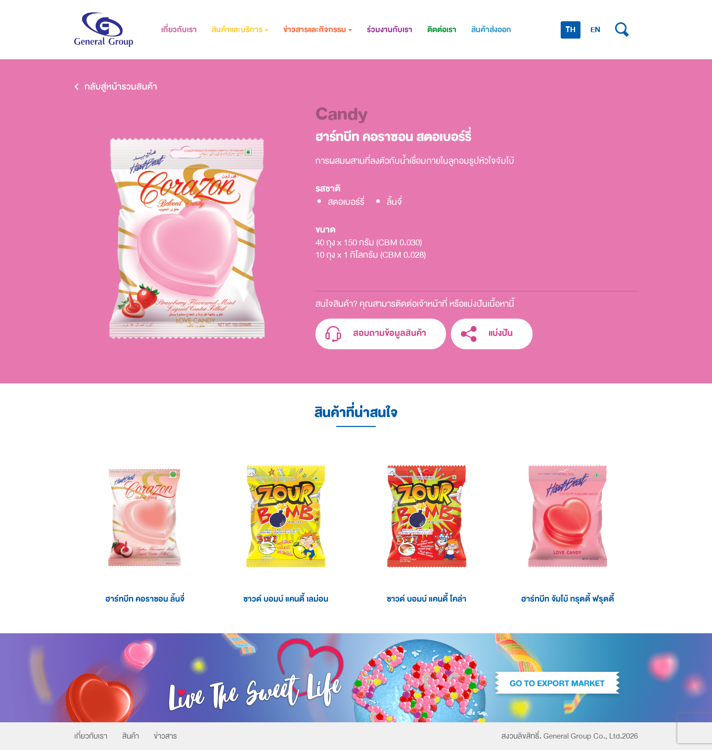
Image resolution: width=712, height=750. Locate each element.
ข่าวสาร (165, 736)
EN (595, 29)
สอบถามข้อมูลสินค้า (375, 334)
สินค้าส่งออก (491, 29)
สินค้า (130, 736)
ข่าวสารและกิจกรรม (317, 29)
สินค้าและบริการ (240, 29)
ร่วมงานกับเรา (389, 29)
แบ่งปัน (487, 334)
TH (571, 29)
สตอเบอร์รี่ (346, 202)
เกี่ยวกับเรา (179, 29)
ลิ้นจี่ (394, 202)
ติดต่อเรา (441, 29)
